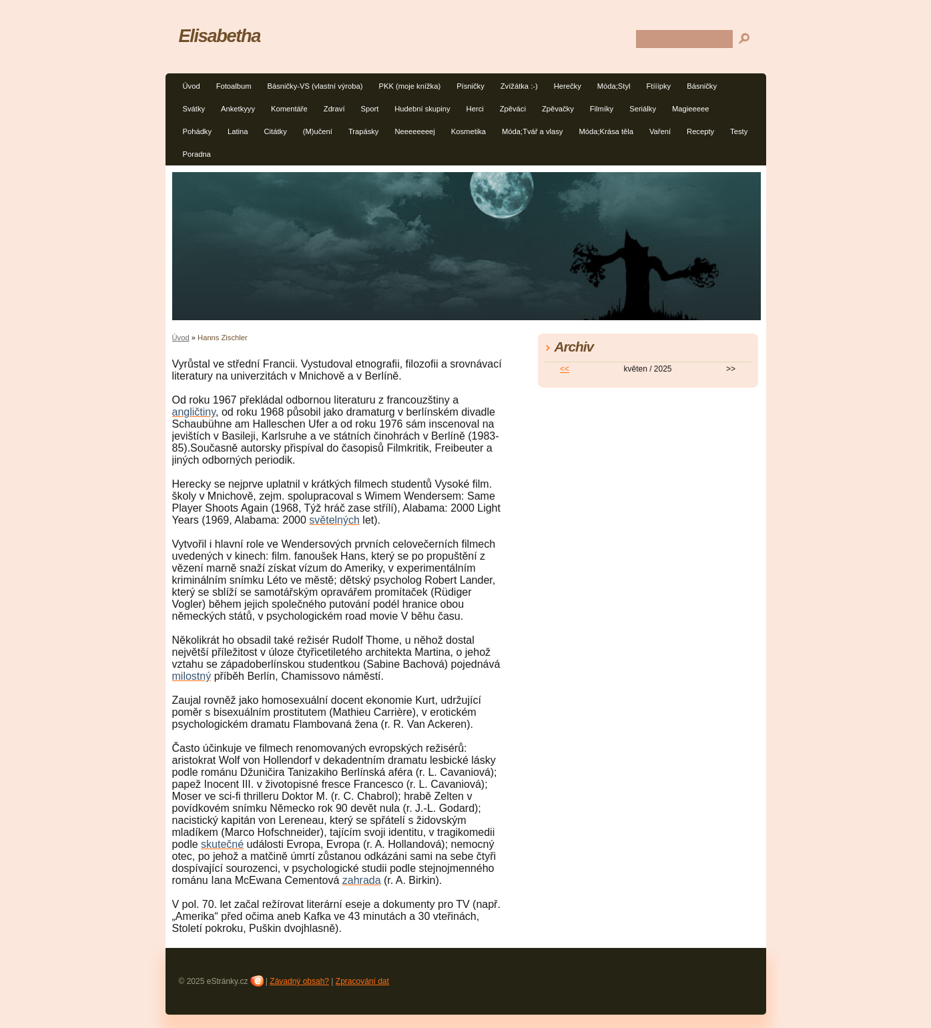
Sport (370, 109)
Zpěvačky (558, 109)
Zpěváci (513, 109)
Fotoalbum (234, 86)
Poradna (197, 154)
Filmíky (601, 109)
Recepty (700, 131)
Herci (475, 109)
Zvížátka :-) (519, 86)
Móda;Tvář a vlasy (532, 131)
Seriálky (642, 109)
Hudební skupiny (422, 109)
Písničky (470, 86)
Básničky (702, 86)
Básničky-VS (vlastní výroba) (314, 86)
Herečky (567, 86)
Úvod (191, 86)
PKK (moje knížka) (409, 86)
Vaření (660, 131)
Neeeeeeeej (414, 131)
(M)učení (317, 131)
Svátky (194, 109)
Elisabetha (219, 35)
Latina (238, 131)
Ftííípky (659, 86)
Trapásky (363, 131)
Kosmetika (468, 131)
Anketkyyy (238, 109)
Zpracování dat (362, 981)
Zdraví (334, 109)
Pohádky (197, 131)
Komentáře (289, 109)
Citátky (275, 131)
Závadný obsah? (299, 981)
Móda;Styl (614, 86)
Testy (738, 131)
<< (564, 369)
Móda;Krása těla (606, 131)
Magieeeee (690, 109)
